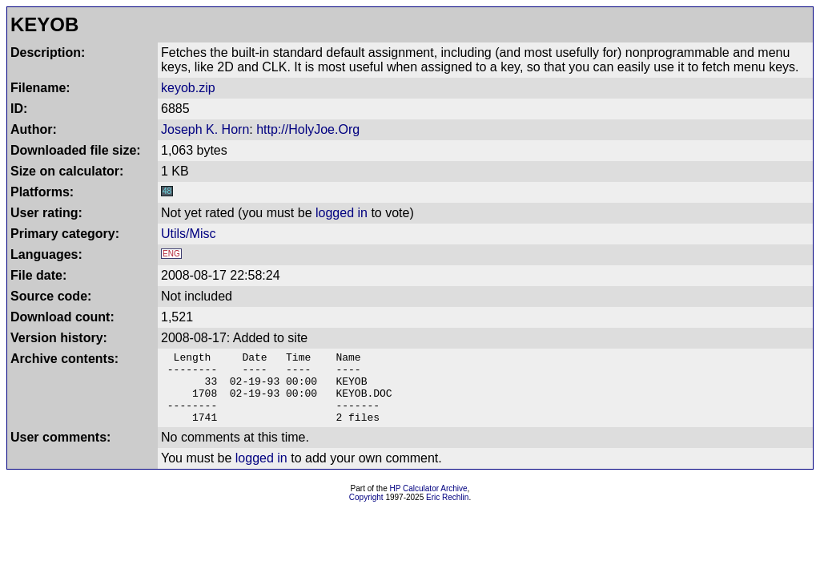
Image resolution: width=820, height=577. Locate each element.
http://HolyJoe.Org (308, 129)
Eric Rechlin (447, 511)
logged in (342, 213)
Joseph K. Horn (205, 129)
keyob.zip (188, 88)
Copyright (366, 511)
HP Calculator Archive (429, 502)
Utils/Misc (188, 233)
